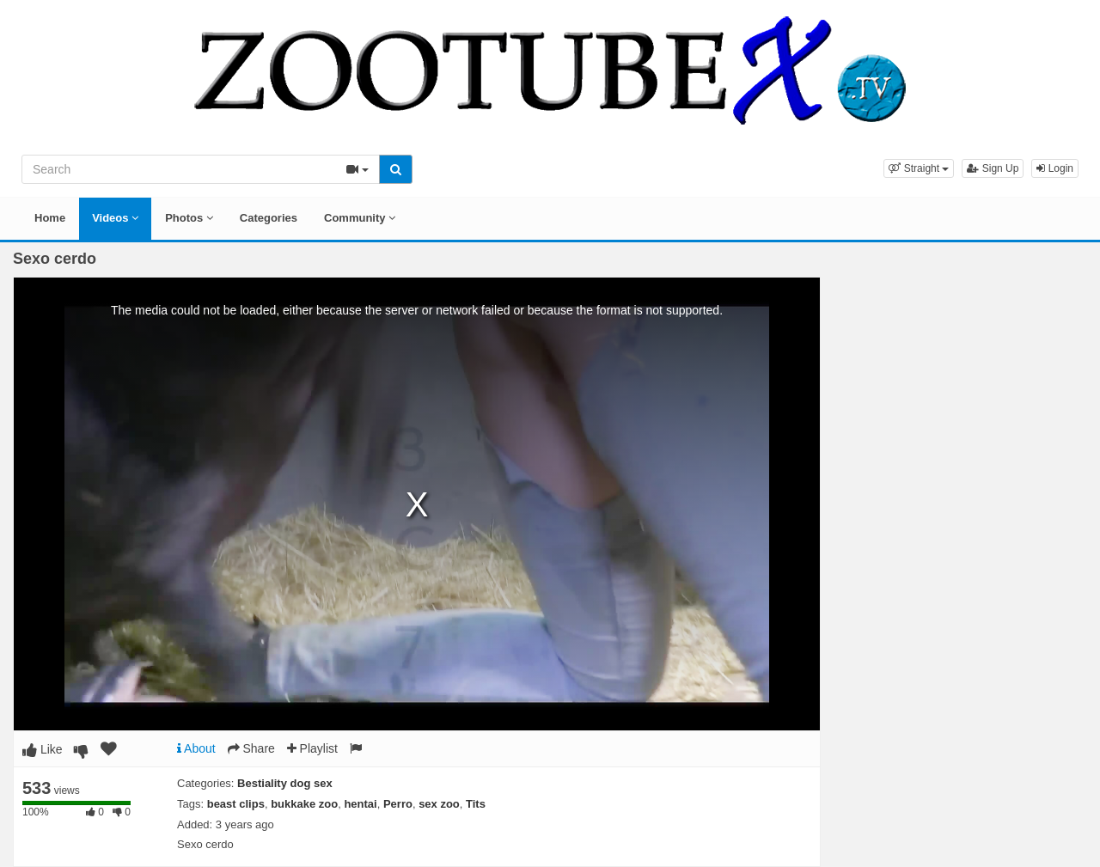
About (196, 748)
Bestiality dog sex (285, 783)
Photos (189, 217)
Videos (115, 217)
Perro (397, 803)
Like (42, 749)
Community (359, 217)
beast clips (236, 803)
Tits (476, 803)
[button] (918, 168)
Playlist (312, 748)
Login (1054, 168)
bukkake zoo (304, 803)
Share (251, 748)
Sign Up (992, 168)
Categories (268, 217)
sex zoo (439, 803)
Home (49, 217)
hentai (360, 803)
